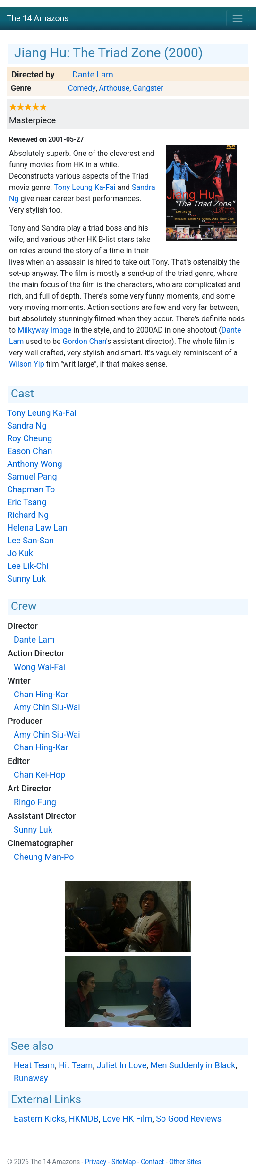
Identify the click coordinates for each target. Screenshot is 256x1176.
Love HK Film (127, 1119)
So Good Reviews (189, 1119)
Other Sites (185, 1162)
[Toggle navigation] (237, 18)
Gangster (148, 88)
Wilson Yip (26, 364)
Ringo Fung (35, 802)
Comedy (82, 88)
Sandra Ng (27, 425)
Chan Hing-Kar (41, 694)
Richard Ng (28, 515)
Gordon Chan (84, 341)
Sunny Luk (26, 579)
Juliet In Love (121, 1065)
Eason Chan (29, 451)
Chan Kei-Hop (39, 775)
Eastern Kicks (39, 1119)
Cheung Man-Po (44, 857)
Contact (152, 1162)
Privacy (95, 1162)
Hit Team (76, 1065)
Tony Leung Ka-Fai (84, 187)
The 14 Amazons (37, 18)
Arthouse (114, 88)
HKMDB (84, 1119)
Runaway (31, 1078)
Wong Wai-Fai (39, 667)
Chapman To (31, 489)
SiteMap (123, 1162)
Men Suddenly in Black (192, 1065)
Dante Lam (92, 74)
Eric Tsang (26, 502)
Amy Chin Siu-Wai (47, 707)
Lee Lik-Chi (27, 566)
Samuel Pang (32, 476)
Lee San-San (30, 540)
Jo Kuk (20, 553)
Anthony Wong (34, 464)
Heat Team (34, 1065)
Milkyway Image (44, 330)
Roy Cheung (29, 438)
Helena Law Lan (37, 527)
